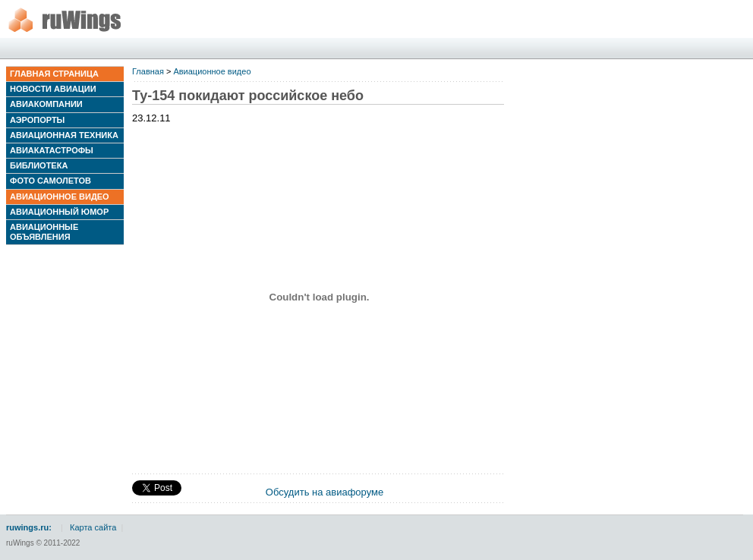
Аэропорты (37, 119)
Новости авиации (53, 88)
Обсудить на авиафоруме (324, 492)
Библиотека (39, 165)
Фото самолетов (50, 180)
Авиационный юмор (59, 211)
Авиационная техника (64, 135)
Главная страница (54, 73)
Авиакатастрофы (51, 150)
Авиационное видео (59, 196)
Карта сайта (93, 527)
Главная (148, 71)
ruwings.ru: (29, 527)
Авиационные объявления (44, 231)
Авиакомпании (46, 104)
